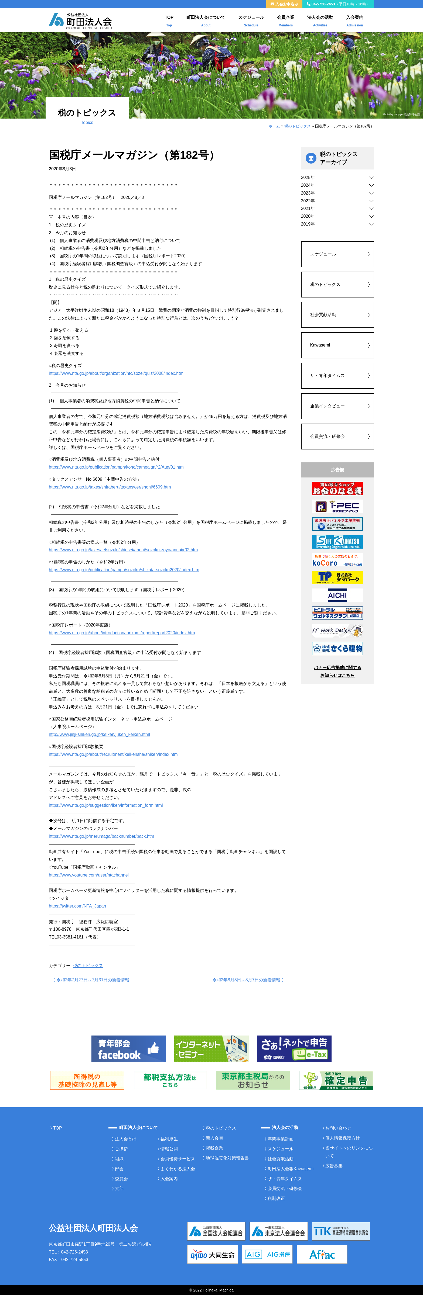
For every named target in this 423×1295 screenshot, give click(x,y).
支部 (119, 1188)
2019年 (308, 224)
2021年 (308, 208)
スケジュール (251, 20)
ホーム (274, 126)
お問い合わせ (338, 1128)
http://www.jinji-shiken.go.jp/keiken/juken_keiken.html (99, 734)
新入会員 (214, 1138)
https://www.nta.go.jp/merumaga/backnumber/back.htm (101, 836)
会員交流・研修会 (327, 436)
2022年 (308, 201)
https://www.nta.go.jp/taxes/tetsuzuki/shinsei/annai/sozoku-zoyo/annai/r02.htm (123, 550)
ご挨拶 (121, 1149)
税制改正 (276, 1198)
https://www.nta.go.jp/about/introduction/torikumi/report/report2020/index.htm (122, 633)
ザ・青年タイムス (327, 375)
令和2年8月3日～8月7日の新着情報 (248, 980)
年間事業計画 (281, 1139)
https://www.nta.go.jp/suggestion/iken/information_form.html (106, 805)
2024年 (308, 185)
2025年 (308, 177)
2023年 (308, 193)
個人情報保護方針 (342, 1138)
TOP (169, 20)
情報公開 (169, 1149)
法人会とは (126, 1139)
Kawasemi (320, 345)
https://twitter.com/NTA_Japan (77, 906)
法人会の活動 (320, 20)
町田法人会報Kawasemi (290, 1168)
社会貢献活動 (323, 314)
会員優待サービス (178, 1159)
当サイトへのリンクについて (349, 1152)
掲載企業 (214, 1148)
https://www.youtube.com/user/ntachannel (89, 875)
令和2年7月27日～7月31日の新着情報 (90, 980)
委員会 (121, 1178)
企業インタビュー (327, 406)
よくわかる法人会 (178, 1168)
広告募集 (334, 1166)
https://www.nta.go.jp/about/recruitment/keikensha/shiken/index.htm (113, 754)
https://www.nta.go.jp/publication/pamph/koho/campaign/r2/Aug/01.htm (116, 467)
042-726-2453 (338, 4)
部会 (119, 1168)
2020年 (308, 216)
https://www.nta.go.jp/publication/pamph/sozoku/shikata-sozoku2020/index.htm (124, 569)
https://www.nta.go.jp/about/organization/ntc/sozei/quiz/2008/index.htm (116, 373)
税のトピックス (297, 126)
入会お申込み (284, 4)
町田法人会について (205, 20)
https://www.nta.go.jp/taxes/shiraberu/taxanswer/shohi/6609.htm (110, 487)
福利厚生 (169, 1139)
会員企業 (285, 20)
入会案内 (354, 20)
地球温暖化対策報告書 (227, 1158)
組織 (119, 1159)
